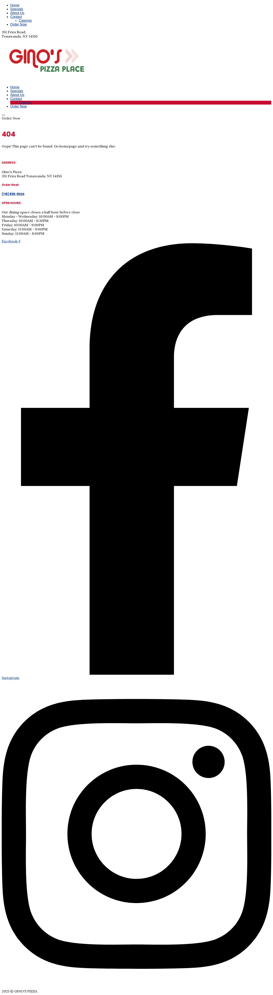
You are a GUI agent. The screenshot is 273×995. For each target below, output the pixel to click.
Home (14, 5)
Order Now (18, 24)
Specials (16, 9)
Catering (25, 20)
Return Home (13, 154)
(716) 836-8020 (13, 122)
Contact (16, 17)
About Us (17, 13)
